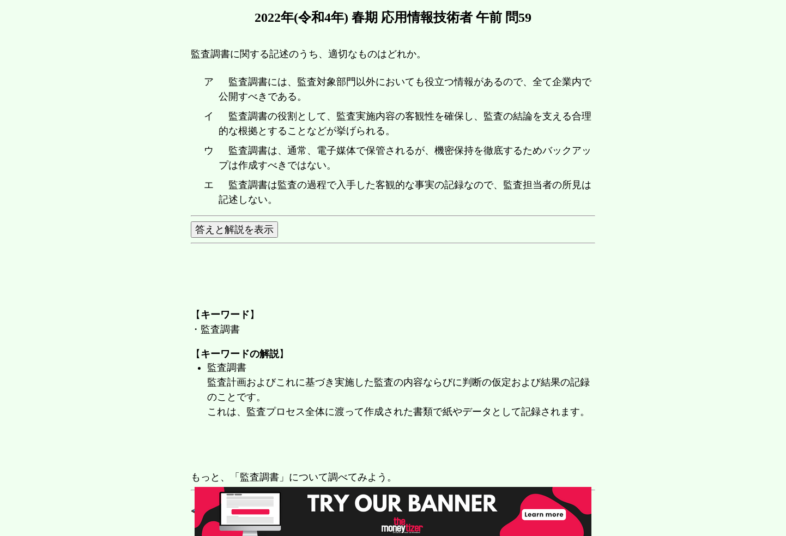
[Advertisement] (389, 445)
